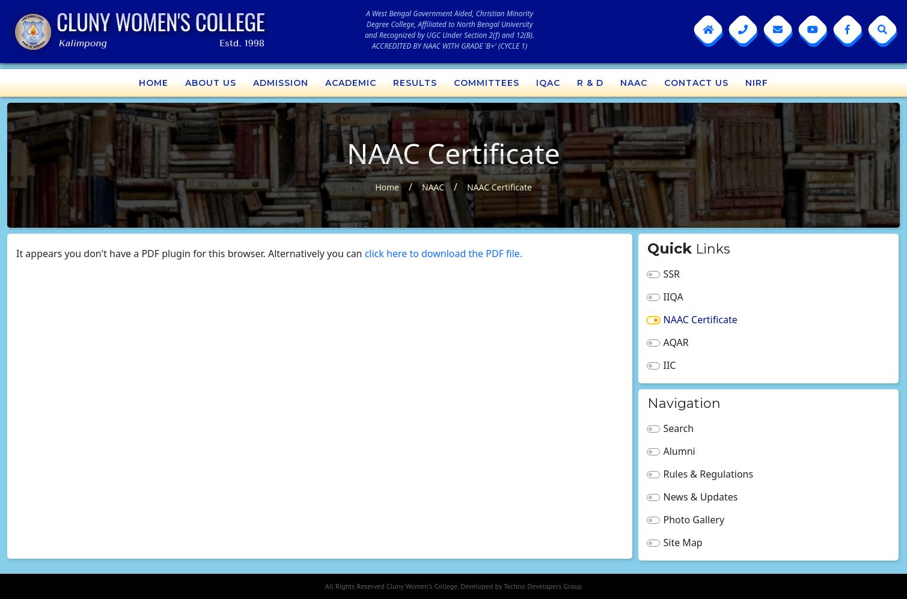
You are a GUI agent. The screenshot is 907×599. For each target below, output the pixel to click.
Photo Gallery (694, 519)
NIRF (756, 83)
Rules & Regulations (709, 474)
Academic (350, 83)
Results (415, 83)
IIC (670, 365)
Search (679, 428)
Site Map (683, 542)
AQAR (676, 342)
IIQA (673, 296)
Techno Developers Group (543, 586)
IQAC (548, 83)
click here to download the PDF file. (444, 253)
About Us (210, 83)
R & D (590, 83)
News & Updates (701, 496)
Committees (486, 83)
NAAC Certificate (499, 187)
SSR (672, 274)
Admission (280, 83)
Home (153, 83)
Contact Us (696, 83)
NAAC (633, 83)
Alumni (679, 451)
